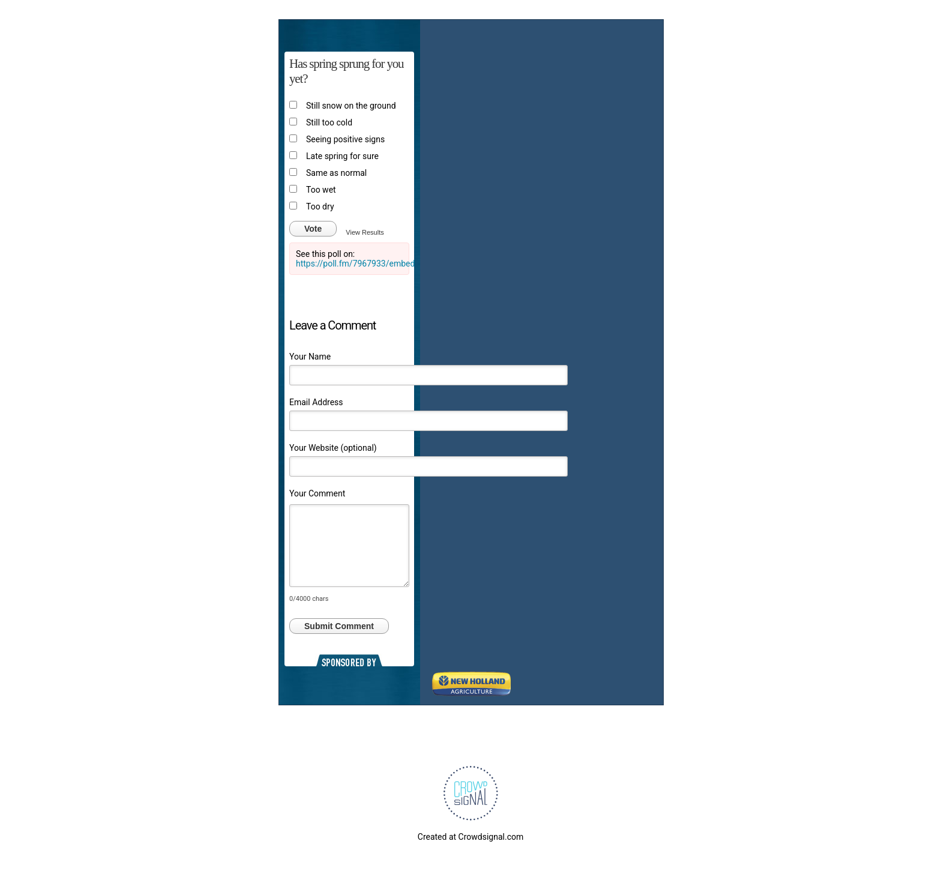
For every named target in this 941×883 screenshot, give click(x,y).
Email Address (316, 402)
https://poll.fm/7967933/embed (355, 263)
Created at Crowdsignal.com (470, 837)
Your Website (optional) (333, 448)
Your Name (310, 356)
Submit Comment (339, 626)
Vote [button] (313, 229)
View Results (364, 232)
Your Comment (317, 493)
